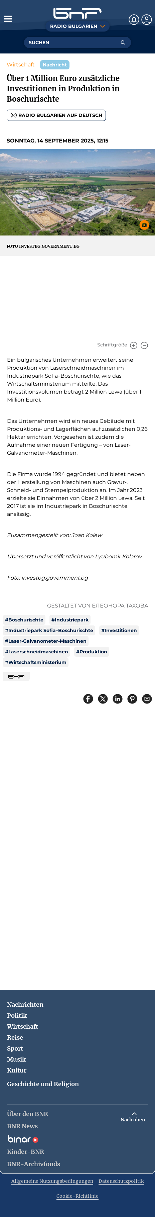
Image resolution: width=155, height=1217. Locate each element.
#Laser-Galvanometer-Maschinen (46, 641)
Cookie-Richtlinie (77, 1196)
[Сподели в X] (103, 699)
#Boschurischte (24, 620)
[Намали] (144, 345)
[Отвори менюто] (8, 19)
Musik (16, 1059)
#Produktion (91, 652)
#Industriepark (70, 620)
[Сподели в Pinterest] (132, 699)
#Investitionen (119, 630)
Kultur (16, 1070)
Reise (15, 1037)
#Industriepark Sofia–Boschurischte (49, 630)
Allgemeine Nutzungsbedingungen (52, 1181)
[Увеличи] (134, 345)
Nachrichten (25, 1004)
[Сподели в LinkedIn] (117, 699)
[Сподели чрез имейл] (147, 699)
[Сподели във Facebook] (88, 699)
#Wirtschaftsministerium (35, 662)
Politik (17, 1015)
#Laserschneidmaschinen (36, 652)
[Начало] (77, 13)
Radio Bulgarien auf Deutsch (56, 115)
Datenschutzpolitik (121, 1181)
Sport (15, 1048)
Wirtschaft (21, 64)
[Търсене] (123, 42)
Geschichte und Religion (43, 1084)
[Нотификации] (134, 19)
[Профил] (146, 19)
